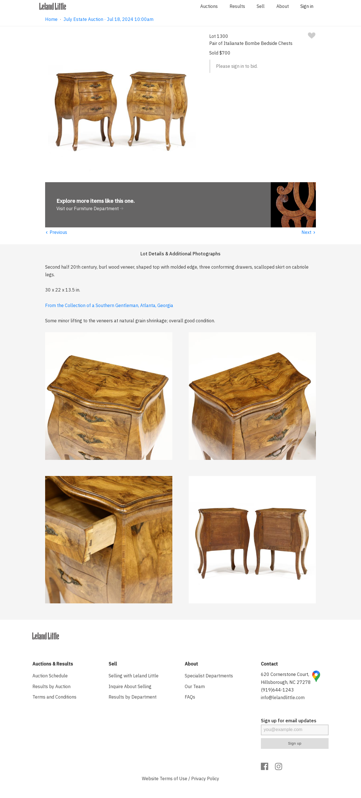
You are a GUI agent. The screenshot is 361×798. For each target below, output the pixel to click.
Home (51, 19)
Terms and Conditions (54, 697)
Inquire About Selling (130, 686)
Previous (56, 232)
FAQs (190, 697)
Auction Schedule (50, 676)
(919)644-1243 (277, 690)
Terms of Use (173, 778)
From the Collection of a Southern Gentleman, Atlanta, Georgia (109, 305)
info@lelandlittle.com (283, 697)
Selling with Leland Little (134, 676)
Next (308, 232)
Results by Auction (51, 686)
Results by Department (133, 697)
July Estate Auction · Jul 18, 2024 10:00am (108, 19)
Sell (261, 6)
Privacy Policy (205, 778)
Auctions (209, 6)
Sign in (306, 6)
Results (237, 6)
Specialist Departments (209, 676)
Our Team (195, 686)
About (282, 6)
